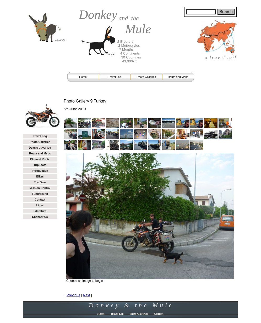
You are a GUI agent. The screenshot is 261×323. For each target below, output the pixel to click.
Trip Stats (40, 164)
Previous (73, 295)
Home (82, 76)
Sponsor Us (40, 216)
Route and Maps (178, 76)
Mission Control (40, 188)
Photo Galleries (146, 76)
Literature (40, 211)
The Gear (40, 182)
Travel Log (114, 76)
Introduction (40, 170)
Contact (40, 199)
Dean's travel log (40, 147)
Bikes (40, 176)
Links (40, 205)
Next (86, 295)
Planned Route (40, 159)
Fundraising (40, 193)
